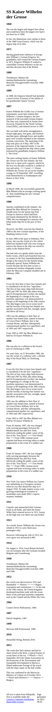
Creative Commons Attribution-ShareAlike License (20, 700)
